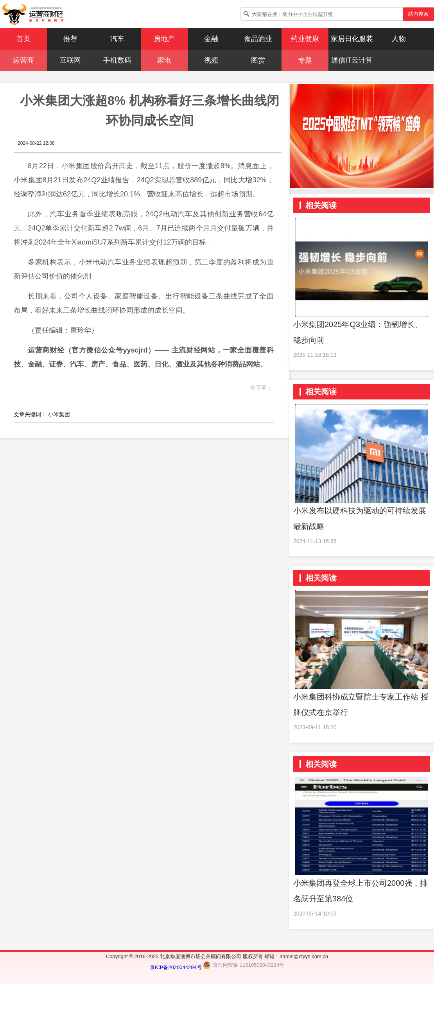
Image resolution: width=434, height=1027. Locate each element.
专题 (305, 60)
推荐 (70, 39)
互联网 (70, 60)
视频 (211, 60)
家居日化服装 (352, 39)
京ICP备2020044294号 (176, 967)
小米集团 (59, 414)
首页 (23, 39)
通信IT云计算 (352, 60)
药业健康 (305, 39)
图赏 (258, 60)
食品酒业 (258, 39)
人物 (399, 39)
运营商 (23, 60)
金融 (211, 39)
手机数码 (117, 60)
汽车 (117, 39)
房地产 (164, 39)
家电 (164, 60)
